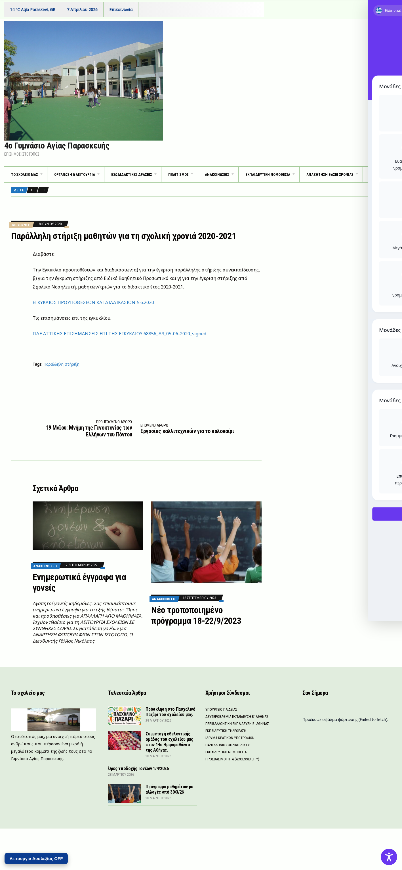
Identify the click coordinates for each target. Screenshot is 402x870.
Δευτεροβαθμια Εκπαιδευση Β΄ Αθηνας (236, 716)
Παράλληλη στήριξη (61, 364)
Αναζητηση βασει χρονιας (329, 174)
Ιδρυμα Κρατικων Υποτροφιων (229, 738)
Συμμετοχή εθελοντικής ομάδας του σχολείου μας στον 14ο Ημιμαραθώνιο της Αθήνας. (169, 742)
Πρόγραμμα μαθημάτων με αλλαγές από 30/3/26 (169, 789)
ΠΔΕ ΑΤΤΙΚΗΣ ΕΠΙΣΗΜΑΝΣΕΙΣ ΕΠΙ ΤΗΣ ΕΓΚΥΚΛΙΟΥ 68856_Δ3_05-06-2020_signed (119, 334)
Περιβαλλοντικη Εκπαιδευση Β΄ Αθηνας (237, 723)
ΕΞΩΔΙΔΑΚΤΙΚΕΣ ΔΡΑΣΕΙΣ (131, 174)
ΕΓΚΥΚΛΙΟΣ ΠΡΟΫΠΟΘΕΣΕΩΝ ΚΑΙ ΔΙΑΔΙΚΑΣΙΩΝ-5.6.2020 (93, 302)
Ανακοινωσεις (45, 566)
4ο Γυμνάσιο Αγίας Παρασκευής (56, 145)
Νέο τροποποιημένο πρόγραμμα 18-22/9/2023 (196, 615)
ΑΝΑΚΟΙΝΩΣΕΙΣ (217, 174)
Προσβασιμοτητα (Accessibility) (232, 759)
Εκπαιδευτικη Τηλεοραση (225, 731)
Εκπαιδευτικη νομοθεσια (267, 174)
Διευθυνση (21, 225)
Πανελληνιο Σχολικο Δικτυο (228, 745)
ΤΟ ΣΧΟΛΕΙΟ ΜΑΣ (24, 174)
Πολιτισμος (178, 174)
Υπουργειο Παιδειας (221, 709)
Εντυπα (380, 174)
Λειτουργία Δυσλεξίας (36, 858)
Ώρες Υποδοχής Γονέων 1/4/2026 (138, 768)
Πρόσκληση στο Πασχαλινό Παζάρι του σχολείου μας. (170, 711)
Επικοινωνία (120, 9)
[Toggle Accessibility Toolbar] (389, 857)
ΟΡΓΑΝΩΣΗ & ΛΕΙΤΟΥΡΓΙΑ (74, 174)
